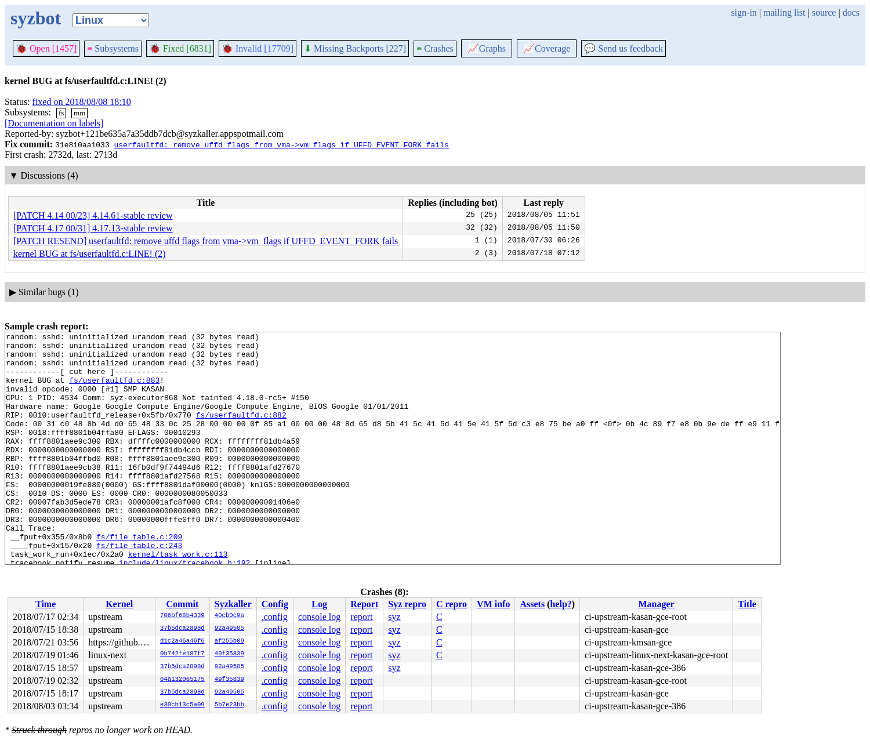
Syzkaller (233, 604)
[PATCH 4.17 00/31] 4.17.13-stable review (93, 228)
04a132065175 (182, 680)
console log (319, 617)
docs (851, 12)
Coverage (546, 48)
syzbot (35, 18)
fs (61, 112)
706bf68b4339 (182, 616)
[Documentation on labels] (54, 123)
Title (747, 604)
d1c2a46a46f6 (182, 641)
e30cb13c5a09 (182, 705)
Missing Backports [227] (355, 48)
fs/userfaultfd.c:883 (114, 390)
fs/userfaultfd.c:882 (241, 432)
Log (319, 604)
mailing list (784, 12)
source (824, 12)
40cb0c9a (229, 616)
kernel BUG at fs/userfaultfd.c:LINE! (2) (89, 254)
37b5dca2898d (182, 629)
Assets (532, 604)
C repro (451, 604)
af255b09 (229, 641)
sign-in (743, 12)
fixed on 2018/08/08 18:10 (81, 102)
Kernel (119, 604)
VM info (493, 604)
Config (275, 604)
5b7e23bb (229, 705)
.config (275, 617)
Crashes (435, 48)
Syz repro (407, 604)
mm (79, 112)
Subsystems (113, 48)
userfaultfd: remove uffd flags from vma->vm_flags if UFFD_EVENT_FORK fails (281, 144)
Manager (657, 604)
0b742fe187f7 (182, 654)
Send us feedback (623, 48)
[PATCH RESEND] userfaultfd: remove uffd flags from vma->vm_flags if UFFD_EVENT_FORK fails (205, 241)
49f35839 (229, 654)
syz (394, 617)
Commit (182, 604)
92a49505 (229, 629)
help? (560, 604)
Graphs (486, 48)
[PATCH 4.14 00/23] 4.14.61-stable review (93, 215)
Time (45, 604)
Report (364, 604)
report (361, 617)
